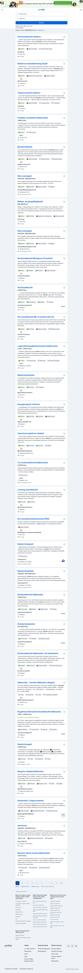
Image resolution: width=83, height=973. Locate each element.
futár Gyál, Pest (54, 919)
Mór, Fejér (18, 909)
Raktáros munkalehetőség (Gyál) (32, 63)
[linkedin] (76, 946)
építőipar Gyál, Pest (55, 915)
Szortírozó (22, 825)
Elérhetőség (27, 951)
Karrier (26, 954)
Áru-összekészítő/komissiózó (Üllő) (33, 519)
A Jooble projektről (29, 948)
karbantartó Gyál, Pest (56, 912)
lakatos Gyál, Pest (55, 917)
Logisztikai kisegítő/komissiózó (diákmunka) (38, 346)
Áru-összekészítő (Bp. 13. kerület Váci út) (36, 317)
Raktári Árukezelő (25, 544)
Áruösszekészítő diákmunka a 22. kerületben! (38, 653)
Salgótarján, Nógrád (21, 923)
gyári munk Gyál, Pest (38, 905)
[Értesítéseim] (81, 10)
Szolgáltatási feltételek (11, 969)
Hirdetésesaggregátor (44, 948)
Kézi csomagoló (25, 176)
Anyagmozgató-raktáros (29, 404)
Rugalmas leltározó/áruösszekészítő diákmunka (39, 711)
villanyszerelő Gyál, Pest (56, 905)
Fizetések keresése (56, 951)
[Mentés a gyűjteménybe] (64, 37)
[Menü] (2, 9)
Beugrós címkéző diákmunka (30, 771)
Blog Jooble (54, 954)
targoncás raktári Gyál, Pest (40, 913)
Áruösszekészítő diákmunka (30, 594)
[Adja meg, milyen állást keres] (41, 14)
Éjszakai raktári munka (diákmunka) (34, 853)
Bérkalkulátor (55, 961)
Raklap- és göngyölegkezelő (30, 201)
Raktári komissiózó (26, 375)
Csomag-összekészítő (28, 489)
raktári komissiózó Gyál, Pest (40, 907)
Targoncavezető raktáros (29, 93)
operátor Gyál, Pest (55, 908)
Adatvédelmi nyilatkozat (26, 969)
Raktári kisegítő (25, 744)
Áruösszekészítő (25, 287)
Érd (16, 918)
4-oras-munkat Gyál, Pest (39, 919)
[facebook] (68, 946)
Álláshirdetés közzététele (63, 3)
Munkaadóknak (42, 951)
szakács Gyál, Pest (55, 903)
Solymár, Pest (19, 912)
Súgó (25, 956)
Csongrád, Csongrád (21, 901)
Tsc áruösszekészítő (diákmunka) (33, 462)
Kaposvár (18, 916)
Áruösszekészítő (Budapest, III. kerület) (35, 258)
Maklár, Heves (19, 914)
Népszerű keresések (22, 891)
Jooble (76, 969)
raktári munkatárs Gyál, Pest (40, 926)
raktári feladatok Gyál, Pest (40, 924)
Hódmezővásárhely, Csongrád (23, 921)
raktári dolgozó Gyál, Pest (39, 922)
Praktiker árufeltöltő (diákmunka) (33, 118)
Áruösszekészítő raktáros (29, 36)
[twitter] (72, 946)
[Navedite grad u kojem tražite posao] (41, 18)
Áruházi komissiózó (26, 624)
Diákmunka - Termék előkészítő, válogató (36, 682)
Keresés (41, 23)
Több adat (42, 30)
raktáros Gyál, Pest (55, 910)
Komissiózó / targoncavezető (31, 800)
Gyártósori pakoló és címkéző (31, 433)
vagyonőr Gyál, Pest (55, 901)
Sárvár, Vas (18, 907)
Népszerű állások (20, 935)
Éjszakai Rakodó (25, 147)
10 (61, 883)
